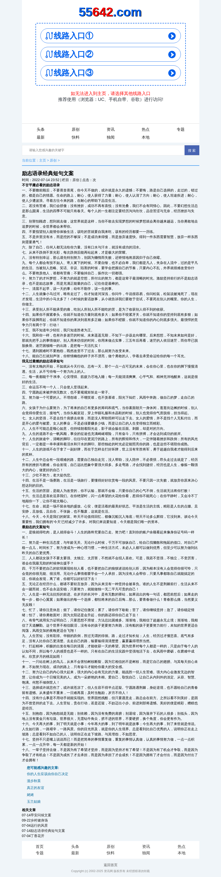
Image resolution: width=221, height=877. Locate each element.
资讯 (111, 129)
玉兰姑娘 (34, 801)
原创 (76, 129)
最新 (41, 137)
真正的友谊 (35, 788)
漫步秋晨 (34, 781)
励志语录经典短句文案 (48, 831)
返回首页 (111, 865)
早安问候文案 (41, 815)
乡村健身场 (39, 820)
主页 (42, 160)
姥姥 (30, 795)
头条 (41, 129)
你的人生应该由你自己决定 (47, 774)
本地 (146, 137)
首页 (40, 846)
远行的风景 (39, 825)
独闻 (111, 137)
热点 (146, 129)
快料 (76, 137)
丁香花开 (37, 836)
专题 (181, 129)
